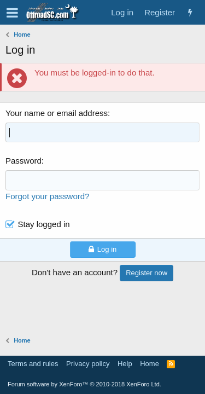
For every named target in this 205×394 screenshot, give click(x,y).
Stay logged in (44, 224)
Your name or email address (56, 113)
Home (149, 364)
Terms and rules (33, 364)
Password (23, 160)
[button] (12, 13)
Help (125, 364)
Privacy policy (87, 364)
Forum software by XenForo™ (84, 384)
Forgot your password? (47, 196)
